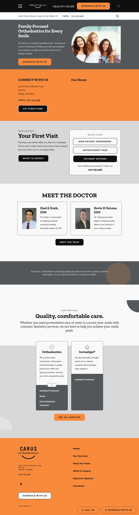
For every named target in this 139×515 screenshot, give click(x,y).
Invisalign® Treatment (49, 390)
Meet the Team (69, 242)
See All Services (69, 417)
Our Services (80, 456)
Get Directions (33, 109)
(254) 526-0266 (77, 16)
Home (76, 448)
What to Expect (33, 158)
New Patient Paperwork (95, 141)
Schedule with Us (93, 6)
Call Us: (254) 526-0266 (63, 6)
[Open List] (51, 385)
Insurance (78, 486)
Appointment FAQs (95, 150)
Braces (42, 396)
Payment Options (95, 159)
